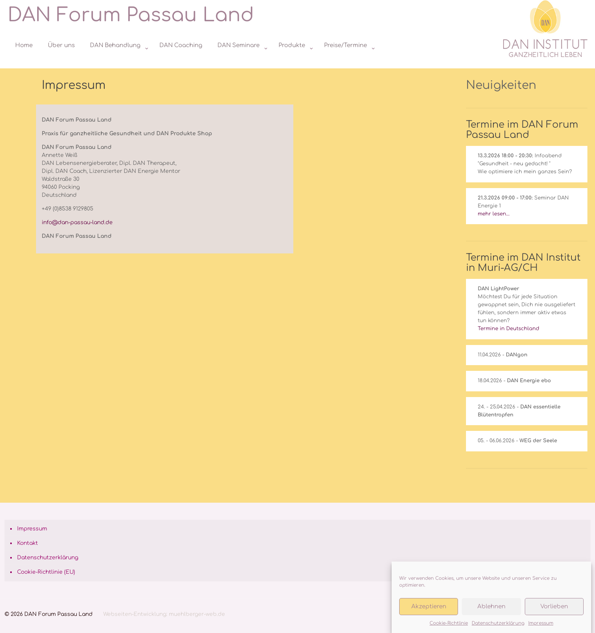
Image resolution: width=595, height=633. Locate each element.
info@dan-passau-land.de (77, 222)
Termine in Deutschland (508, 328)
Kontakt (27, 543)
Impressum (540, 623)
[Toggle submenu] (117, 64)
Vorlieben (554, 607)
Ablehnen (491, 607)
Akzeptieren (428, 607)
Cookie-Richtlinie (449, 623)
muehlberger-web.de (197, 614)
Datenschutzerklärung (498, 623)
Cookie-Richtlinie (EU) (46, 572)
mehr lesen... (494, 214)
